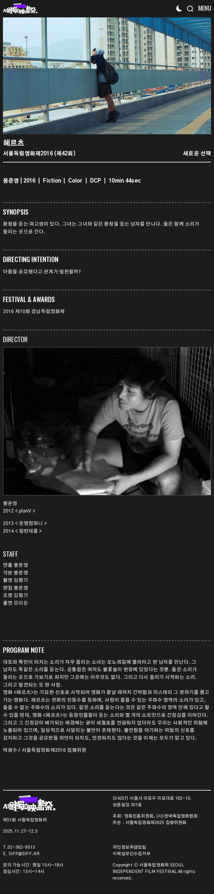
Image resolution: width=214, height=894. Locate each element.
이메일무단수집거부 (131, 854)
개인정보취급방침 (129, 847)
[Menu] (203, 8)
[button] (202, 75)
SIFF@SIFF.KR (24, 854)
